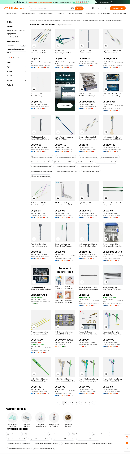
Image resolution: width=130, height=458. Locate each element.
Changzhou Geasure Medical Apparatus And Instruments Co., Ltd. (41, 65)
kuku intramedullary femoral (35, 434)
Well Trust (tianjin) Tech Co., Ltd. (113, 303)
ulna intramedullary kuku (88, 157)
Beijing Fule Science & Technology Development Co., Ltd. (89, 63)
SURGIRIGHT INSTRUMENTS (40, 301)
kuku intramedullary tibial (62, 162)
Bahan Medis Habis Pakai (71, 20)
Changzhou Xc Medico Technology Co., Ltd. (89, 303)
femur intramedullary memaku (63, 439)
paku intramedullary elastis (16, 439)
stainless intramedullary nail (106, 162)
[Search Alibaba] (50, 8)
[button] (72, 8)
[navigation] (16, 211)
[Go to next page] (94, 402)
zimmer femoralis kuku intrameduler (46, 443)
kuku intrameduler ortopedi (66, 157)
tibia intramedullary (14, 434)
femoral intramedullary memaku (102, 443)
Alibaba (32, 20)
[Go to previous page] (59, 402)
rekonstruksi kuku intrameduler (42, 157)
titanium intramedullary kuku (65, 167)
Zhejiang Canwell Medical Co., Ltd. (65, 65)
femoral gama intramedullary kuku (18, 448)
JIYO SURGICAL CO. (61, 344)
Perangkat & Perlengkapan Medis (49, 20)
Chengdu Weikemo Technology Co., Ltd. (113, 258)
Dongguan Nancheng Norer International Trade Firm (89, 344)
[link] (127, 437)
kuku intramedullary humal (90, 171)
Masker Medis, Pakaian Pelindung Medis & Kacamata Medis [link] (103, 20)
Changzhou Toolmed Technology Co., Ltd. (41, 350)
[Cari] (79, 8)
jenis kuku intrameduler (80, 434)
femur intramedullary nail (40, 162)
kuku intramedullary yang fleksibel (18, 443)
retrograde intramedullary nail (41, 171)
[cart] (99, 8)
